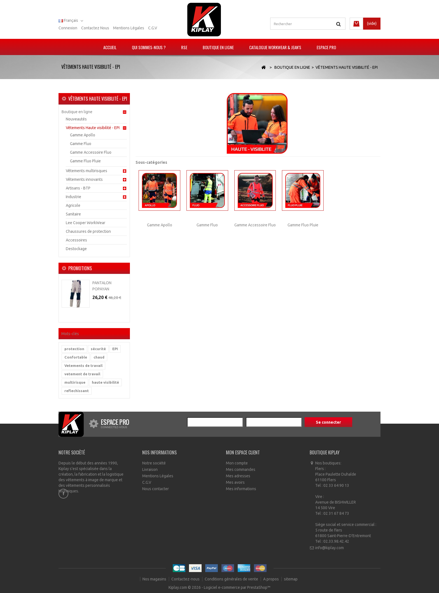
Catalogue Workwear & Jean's (275, 47)
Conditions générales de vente (232, 579)
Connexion (68, 28)
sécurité (98, 349)
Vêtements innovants (84, 179)
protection (74, 349)
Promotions (80, 268)
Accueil (109, 47)
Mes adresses (238, 476)
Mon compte (237, 463)
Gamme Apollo (82, 135)
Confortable (75, 357)
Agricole (73, 205)
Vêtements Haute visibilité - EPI (93, 127)
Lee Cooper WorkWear (85, 222)
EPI (115, 349)
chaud (99, 357)
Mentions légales (128, 28)
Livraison (150, 469)
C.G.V (152, 28)
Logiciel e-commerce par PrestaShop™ (237, 587)
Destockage (76, 248)
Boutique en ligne (218, 47)
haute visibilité (105, 382)
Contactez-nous (185, 579)
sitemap (291, 579)
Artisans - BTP (78, 188)
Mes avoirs (235, 482)
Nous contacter (155, 489)
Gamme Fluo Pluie (85, 161)
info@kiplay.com (329, 547)
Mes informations (241, 489)
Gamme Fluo (80, 143)
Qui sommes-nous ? (149, 47)
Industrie (73, 196)
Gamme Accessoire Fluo (90, 152)
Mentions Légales (157, 476)
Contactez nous (95, 28)
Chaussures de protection (88, 231)
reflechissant (76, 391)
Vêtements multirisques (86, 171)
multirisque (74, 382)
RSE (184, 47)
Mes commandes (240, 469)
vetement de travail (82, 374)
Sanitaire (73, 214)
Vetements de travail (83, 365)
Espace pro (326, 47)
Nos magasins (155, 579)
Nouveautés (76, 119)
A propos (271, 579)
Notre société (154, 463)
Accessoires (76, 240)
